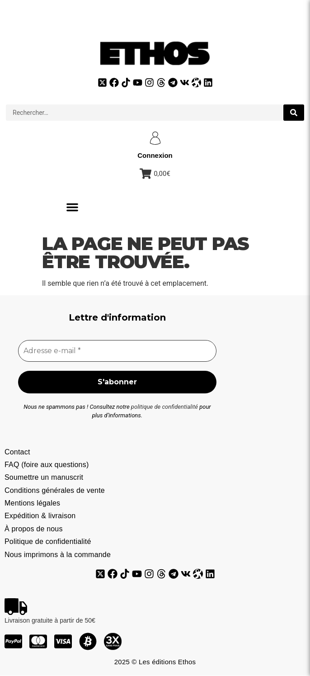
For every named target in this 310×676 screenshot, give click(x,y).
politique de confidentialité (164, 406)
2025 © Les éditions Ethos (155, 662)
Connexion (155, 155)
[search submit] (293, 112)
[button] (72, 207)
